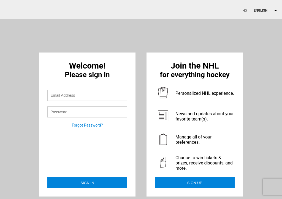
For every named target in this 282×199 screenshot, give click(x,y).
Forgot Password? (87, 125)
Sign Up (194, 183)
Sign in (87, 183)
